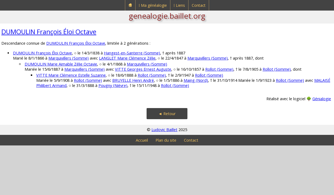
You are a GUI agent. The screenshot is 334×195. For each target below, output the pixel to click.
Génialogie (321, 98)
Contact (199, 5)
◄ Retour (167, 113)
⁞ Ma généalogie (153, 5)
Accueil (142, 140)
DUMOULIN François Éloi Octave (48, 31)
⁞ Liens (179, 5)
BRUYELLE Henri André (133, 80)
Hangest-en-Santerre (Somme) (132, 53)
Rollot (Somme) (219, 69)
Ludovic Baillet (164, 129)
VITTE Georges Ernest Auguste (143, 69)
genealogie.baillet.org (167, 16)
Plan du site (166, 140)
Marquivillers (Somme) (68, 58)
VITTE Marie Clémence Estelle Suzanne (71, 75)
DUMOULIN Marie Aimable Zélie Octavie (61, 64)
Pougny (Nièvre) (112, 85)
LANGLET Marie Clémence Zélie (127, 58)
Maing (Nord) (196, 80)
